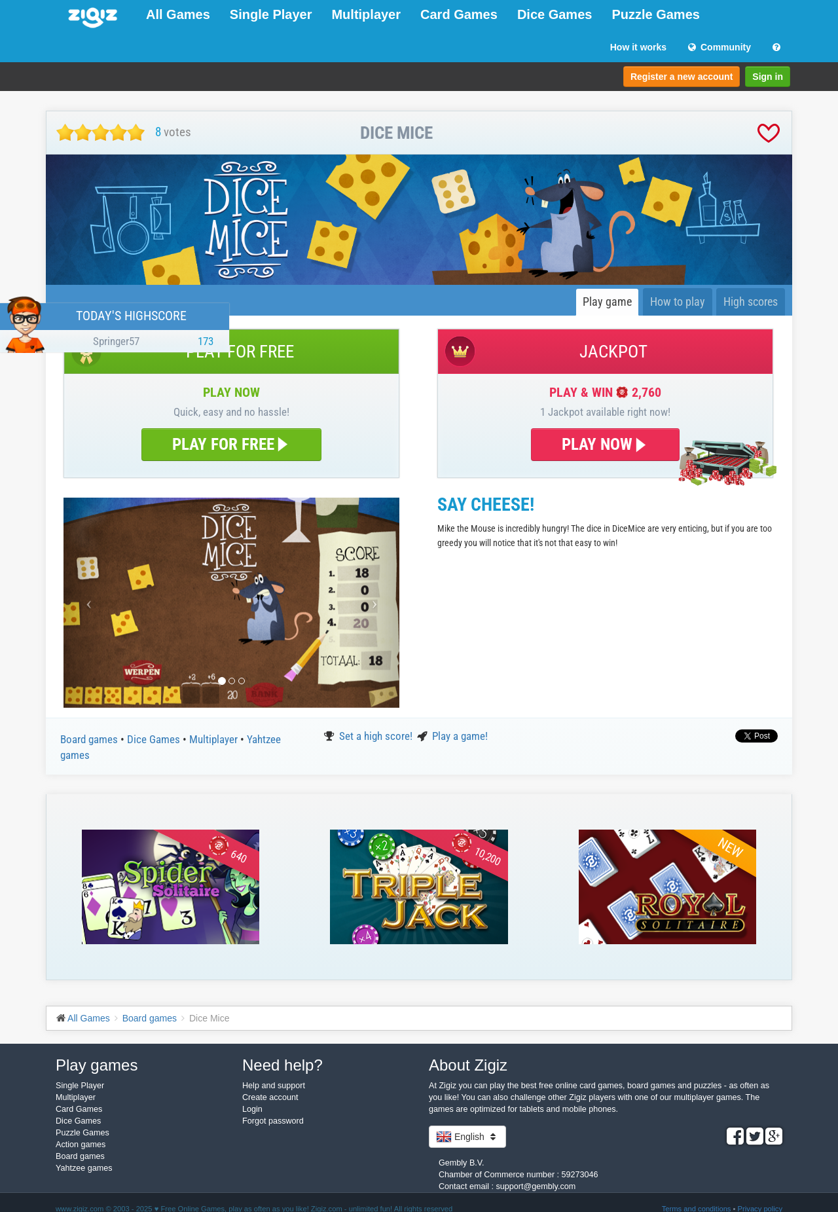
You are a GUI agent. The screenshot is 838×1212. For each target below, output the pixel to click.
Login (252, 1109)
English (467, 1137)
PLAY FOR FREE (231, 444)
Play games (96, 1065)
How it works (638, 47)
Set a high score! (377, 736)
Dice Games (554, 14)
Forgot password (273, 1121)
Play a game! (460, 736)
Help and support (273, 1085)
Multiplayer (366, 14)
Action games (80, 1144)
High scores (750, 301)
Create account (270, 1097)
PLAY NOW (605, 444)
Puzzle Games (655, 14)
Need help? (282, 1065)
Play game (607, 301)
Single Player (271, 14)
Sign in (767, 76)
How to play (677, 301)
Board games (90, 739)
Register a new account (681, 76)
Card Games (459, 14)
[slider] (100, 132)
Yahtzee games (84, 1168)
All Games (178, 14)
